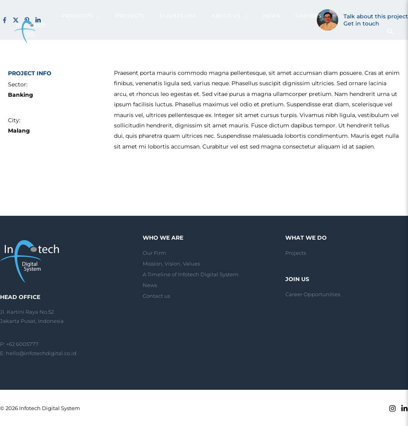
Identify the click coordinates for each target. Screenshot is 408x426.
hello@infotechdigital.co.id (41, 353)
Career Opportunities (312, 294)
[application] (113, 16)
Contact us (156, 294)
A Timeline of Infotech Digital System (191, 273)
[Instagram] (392, 408)
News (150, 284)
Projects (295, 253)
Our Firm (154, 253)
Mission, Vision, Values (171, 263)
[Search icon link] (390, 16)
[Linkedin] (404, 408)
